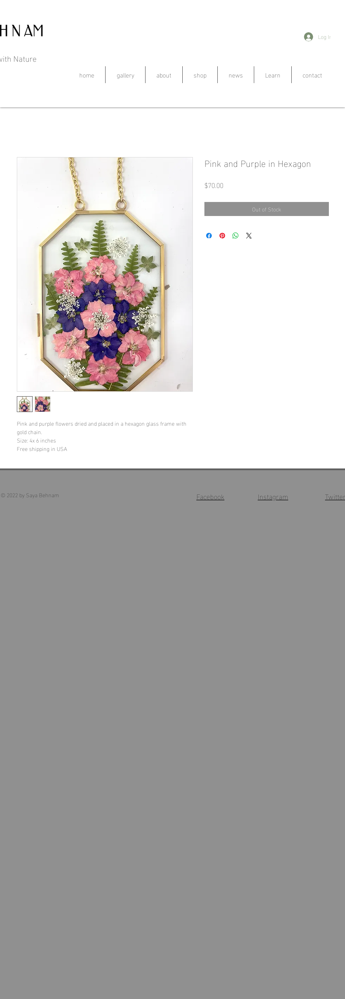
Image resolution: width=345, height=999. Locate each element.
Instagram (273, 496)
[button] (337, 38)
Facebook (210, 496)
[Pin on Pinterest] (222, 235)
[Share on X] (249, 235)
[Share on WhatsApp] (235, 235)
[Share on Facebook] (209, 235)
